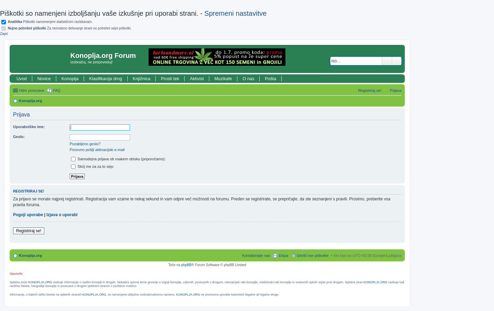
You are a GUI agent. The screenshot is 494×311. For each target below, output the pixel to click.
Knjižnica (141, 78)
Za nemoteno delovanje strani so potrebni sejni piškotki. (70, 28)
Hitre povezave (31, 90)
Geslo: (19, 137)
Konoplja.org (30, 101)
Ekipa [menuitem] (283, 255)
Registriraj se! (28, 230)
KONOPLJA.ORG (40, 282)
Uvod (21, 78)
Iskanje (387, 61)
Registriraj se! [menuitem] (369, 90)
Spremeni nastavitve (235, 13)
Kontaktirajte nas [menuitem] (256, 255)
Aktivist (197, 78)
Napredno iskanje (396, 61)
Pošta (270, 78)
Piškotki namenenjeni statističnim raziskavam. (50, 22)
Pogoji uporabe (28, 214)
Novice (44, 78)
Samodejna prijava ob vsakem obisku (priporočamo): (118, 159)
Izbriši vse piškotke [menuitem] (312, 255)
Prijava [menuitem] (395, 90)
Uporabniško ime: (29, 127)
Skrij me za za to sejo (92, 166)
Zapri (4, 34)
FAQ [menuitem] (56, 90)
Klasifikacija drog (105, 78)
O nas (248, 78)
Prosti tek (170, 78)
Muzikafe (223, 78)
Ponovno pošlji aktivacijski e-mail (97, 150)
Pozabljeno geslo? (85, 144)
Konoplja (70, 78)
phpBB (186, 265)
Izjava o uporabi (62, 214)
